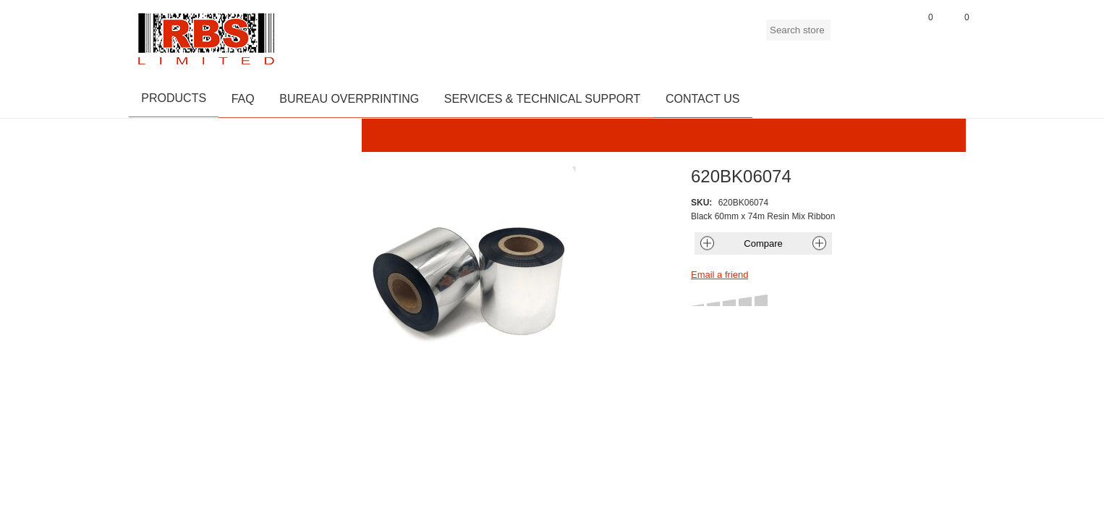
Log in (884, 35)
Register (848, 35)
